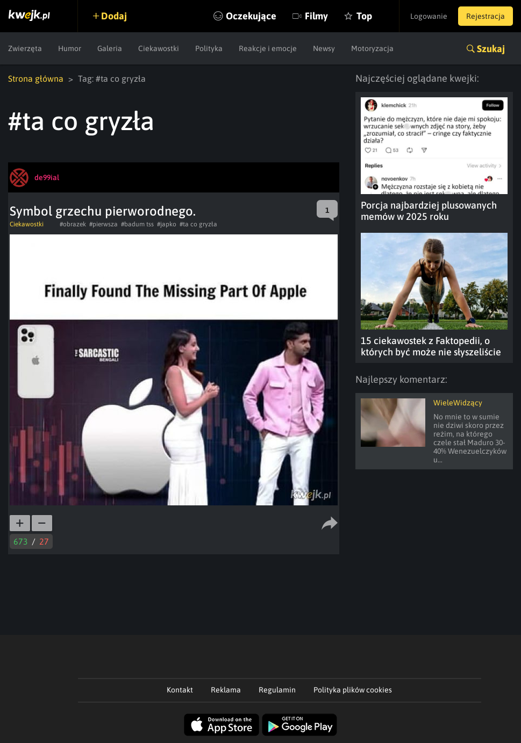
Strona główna (35, 78)
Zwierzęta (25, 48)
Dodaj (114, 16)
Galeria (109, 48)
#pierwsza (103, 224)
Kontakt (180, 689)
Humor (69, 48)
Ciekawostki (158, 48)
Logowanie (428, 16)
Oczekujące (251, 16)
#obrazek (73, 224)
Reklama (226, 689)
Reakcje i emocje (268, 48)
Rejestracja (485, 16)
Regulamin (277, 689)
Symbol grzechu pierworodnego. (103, 211)
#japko (166, 224)
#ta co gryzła (198, 224)
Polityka (209, 48)
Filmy (316, 16)
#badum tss (137, 224)
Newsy (324, 48)
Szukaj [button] (491, 48)
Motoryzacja (372, 48)
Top (364, 16)
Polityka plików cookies (352, 689)
